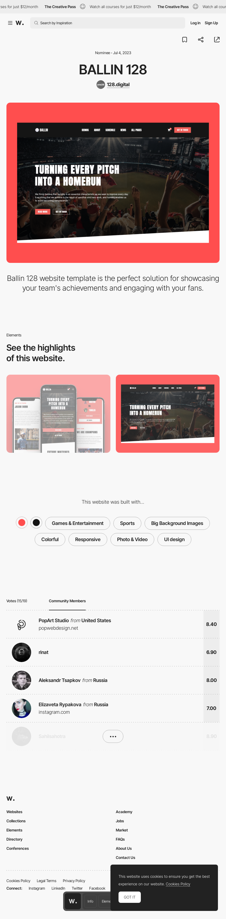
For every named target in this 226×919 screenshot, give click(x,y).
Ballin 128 (113, 69)
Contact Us (125, 857)
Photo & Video (132, 539)
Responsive (88, 539)
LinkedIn (58, 888)
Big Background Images (177, 523)
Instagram (37, 888)
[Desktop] (168, 414)
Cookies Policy (18, 880)
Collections (16, 821)
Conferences (17, 848)
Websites (14, 811)
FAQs (120, 839)
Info (90, 901)
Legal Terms (46, 880)
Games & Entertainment (77, 523)
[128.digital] (113, 84)
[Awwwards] (20, 23)
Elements (109, 901)
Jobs (120, 821)
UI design (174, 539)
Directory (14, 839)
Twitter (77, 888)
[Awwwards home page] (73, 901)
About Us (124, 848)
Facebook (97, 888)
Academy (124, 811)
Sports (127, 523)
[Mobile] (58, 414)
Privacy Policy (74, 880)
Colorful (50, 539)
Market (122, 830)
